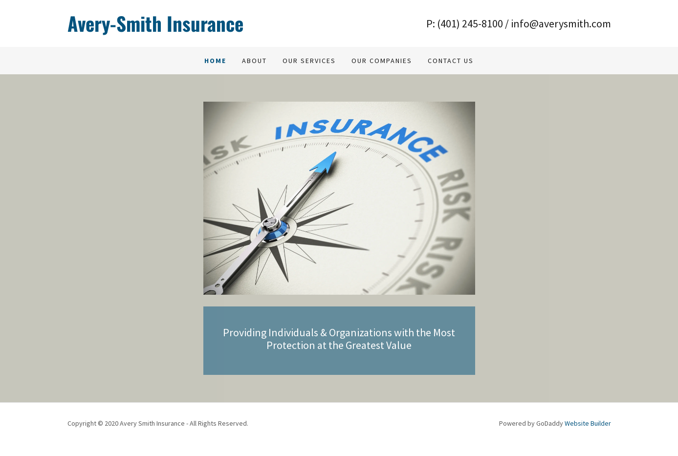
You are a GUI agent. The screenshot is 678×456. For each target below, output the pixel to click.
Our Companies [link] (381, 60)
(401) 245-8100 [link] (470, 23)
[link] (203, 23)
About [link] (254, 60)
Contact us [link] (451, 60)
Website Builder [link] (588, 423)
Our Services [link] (309, 60)
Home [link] (215, 60)
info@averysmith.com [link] (561, 23)
